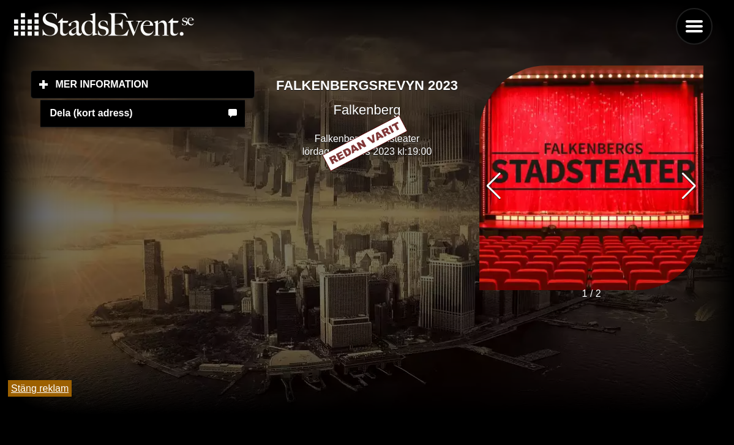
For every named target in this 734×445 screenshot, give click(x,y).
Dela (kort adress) (91, 113)
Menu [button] (694, 26)
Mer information (155, 83)
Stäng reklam (40, 388)
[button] (689, 186)
